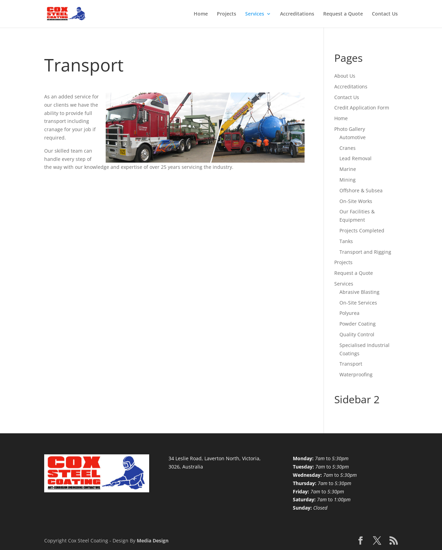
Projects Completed (361, 230)
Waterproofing (356, 374)
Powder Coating (357, 323)
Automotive (352, 137)
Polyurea (349, 313)
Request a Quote (343, 14)
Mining (347, 179)
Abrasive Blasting (359, 292)
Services (254, 14)
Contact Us (385, 14)
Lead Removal (355, 158)
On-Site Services (358, 302)
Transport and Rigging (365, 252)
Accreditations (297, 14)
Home (201, 14)
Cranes (347, 148)
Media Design (153, 540)
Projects (226, 14)
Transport (350, 363)
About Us (344, 76)
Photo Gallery (349, 129)
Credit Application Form (361, 107)
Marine (347, 169)
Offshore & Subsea (361, 190)
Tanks (346, 241)
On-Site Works (355, 201)
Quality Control (356, 334)
